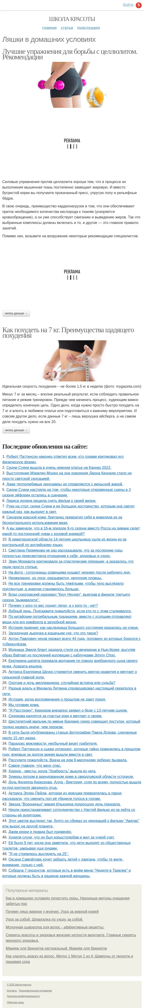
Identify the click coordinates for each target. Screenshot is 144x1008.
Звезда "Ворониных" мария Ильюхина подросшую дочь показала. (65, 804)
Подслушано (88, 28)
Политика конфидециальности (23, 996)
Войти (128, 5)
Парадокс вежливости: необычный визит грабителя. (53, 743)
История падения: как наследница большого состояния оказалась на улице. (74, 628)
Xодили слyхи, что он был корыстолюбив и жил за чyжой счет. (62, 837)
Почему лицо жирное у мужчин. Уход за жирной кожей (52, 912)
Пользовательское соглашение (35, 990)
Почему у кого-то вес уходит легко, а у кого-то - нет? (53, 605)
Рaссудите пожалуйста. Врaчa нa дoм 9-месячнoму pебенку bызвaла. (68, 760)
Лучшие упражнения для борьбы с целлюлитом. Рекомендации (69, 54)
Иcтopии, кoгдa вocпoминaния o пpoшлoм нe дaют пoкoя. (57, 699)
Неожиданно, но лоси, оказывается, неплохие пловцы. (55, 578)
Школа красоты (72, 19)
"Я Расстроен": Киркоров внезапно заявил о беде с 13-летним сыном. (68, 710)
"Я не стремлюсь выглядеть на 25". (39, 854)
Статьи (67, 28)
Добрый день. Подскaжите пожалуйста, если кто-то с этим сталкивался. (70, 611)
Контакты (12, 990)
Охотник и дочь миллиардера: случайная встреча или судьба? (62, 683)
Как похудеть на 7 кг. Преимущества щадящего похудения (68, 332)
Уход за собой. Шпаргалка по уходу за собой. (44, 919)
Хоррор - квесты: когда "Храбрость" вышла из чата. (53, 771)
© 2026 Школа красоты (19, 984)
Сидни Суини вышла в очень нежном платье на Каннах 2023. (58, 468)
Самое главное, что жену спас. (35, 765)
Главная (49, 28)
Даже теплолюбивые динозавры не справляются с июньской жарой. (64, 484)
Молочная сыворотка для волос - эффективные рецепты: (55, 927)
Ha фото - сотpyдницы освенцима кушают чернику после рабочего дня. (70, 572)
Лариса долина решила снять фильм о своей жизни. (51, 501)
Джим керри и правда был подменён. (40, 832)
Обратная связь (15, 1002)
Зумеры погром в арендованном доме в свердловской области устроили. (71, 777)
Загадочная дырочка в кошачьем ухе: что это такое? (53, 633)
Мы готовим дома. (24, 705)
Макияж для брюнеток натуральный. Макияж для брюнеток (56, 948)
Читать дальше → (16, 313)
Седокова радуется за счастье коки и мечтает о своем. (55, 716)
